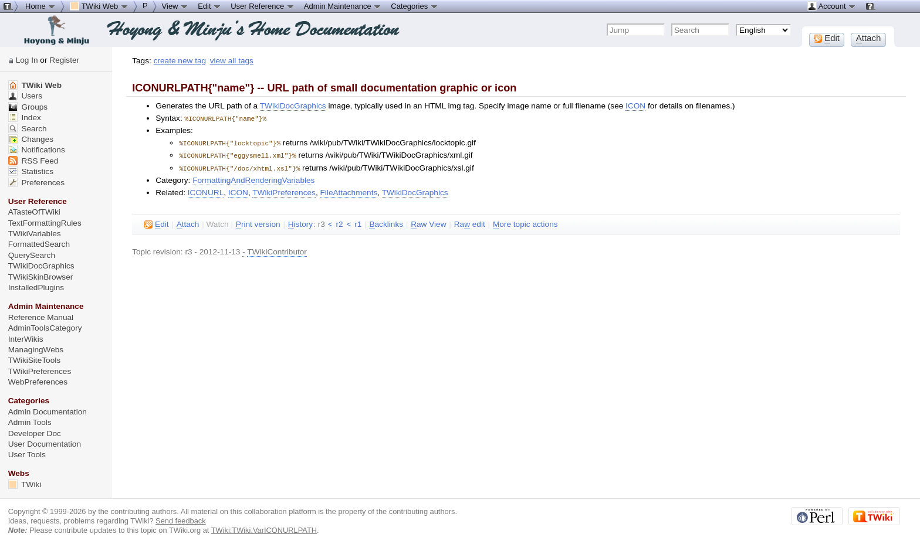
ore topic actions (525, 222)
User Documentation (44, 444)
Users (25, 95)
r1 (357, 221)
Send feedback (180, 520)
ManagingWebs (36, 349)
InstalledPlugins (36, 287)
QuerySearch (31, 255)
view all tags (231, 60)
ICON (635, 105)
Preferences (36, 182)
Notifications (36, 149)
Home (40, 6)
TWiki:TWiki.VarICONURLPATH (264, 530)
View (175, 6)
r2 (339, 221)
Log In (27, 60)
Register (64, 60)
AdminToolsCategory (45, 328)
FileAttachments (349, 190)
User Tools (27, 454)
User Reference (263, 6)
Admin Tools (30, 422)
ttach (188, 222)
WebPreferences (37, 381)
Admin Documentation (47, 411)
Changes (30, 139)
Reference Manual (40, 317)
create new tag (180, 60)
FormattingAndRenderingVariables (253, 178)
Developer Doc (34, 433)
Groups (28, 107)
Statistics (30, 171)
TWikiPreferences (284, 190)
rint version (258, 222)
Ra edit (469, 222)
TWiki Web (35, 85)
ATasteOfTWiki (34, 212)
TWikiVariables (34, 233)
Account (831, 6)
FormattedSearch (39, 244)
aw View (428, 222)
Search (27, 128)
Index (24, 117)
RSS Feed (33, 161)
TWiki (25, 484)
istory (300, 222)
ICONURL (206, 190)
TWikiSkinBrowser (40, 277)
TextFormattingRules (45, 223)
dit (156, 222)
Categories (414, 6)
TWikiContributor (277, 249)
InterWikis (25, 339)
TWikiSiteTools (34, 360)
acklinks (386, 222)
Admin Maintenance (343, 6)
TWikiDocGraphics (293, 105)
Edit (209, 6)
